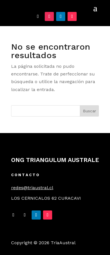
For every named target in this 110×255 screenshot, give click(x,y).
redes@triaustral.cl (32, 187)
